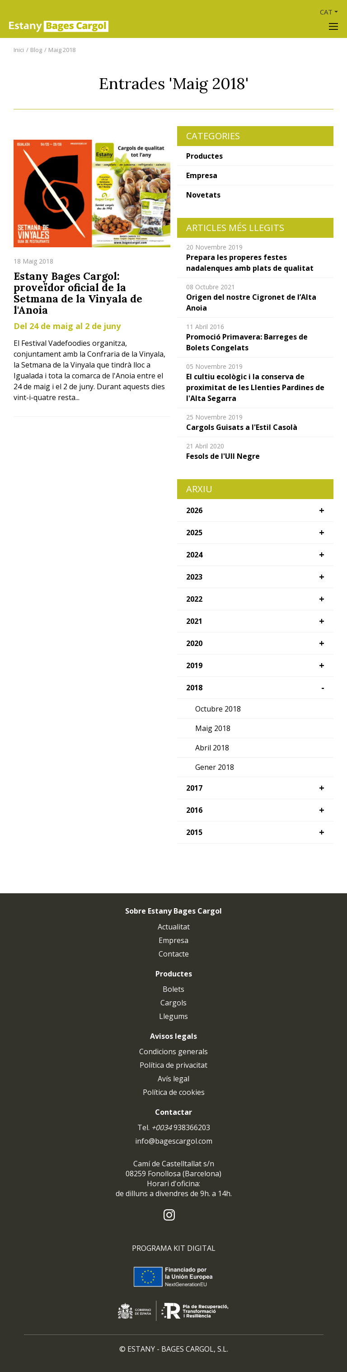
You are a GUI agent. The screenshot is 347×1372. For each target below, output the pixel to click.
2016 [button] (194, 810)
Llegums (173, 1016)
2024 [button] (194, 555)
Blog (36, 50)
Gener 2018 (214, 767)
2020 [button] (194, 643)
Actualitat (174, 927)
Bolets (173, 989)
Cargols (173, 1003)
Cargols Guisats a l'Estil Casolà (241, 427)
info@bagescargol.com (173, 1141)
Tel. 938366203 (173, 1127)
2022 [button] (194, 599)
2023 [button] (194, 577)
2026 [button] (194, 510)
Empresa (201, 175)
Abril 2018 (212, 748)
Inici (19, 50)
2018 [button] (194, 688)
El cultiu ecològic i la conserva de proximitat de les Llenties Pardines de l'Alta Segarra (255, 387)
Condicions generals (173, 1051)
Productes (204, 156)
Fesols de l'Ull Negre (223, 456)
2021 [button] (194, 621)
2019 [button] (194, 665)
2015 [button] (194, 832)
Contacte (174, 954)
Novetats (203, 195)
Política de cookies (174, 1092)
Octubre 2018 (218, 709)
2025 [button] (194, 532)
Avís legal (173, 1079)
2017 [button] (194, 788)
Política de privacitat (173, 1065)
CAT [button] (326, 11)
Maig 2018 (61, 50)
